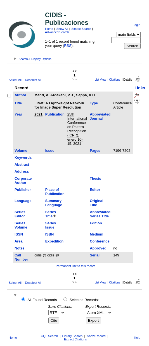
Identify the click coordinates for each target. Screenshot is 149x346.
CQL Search (49, 336)
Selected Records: (84, 300)
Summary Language (53, 203)
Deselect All (33, 79)
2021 (38, 114)
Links (139, 88)
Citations (114, 79)
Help (137, 337)
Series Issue (50, 225)
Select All (15, 79)
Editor (95, 190)
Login (136, 25)
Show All (62, 28)
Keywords (23, 157)
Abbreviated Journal (100, 116)
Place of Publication (55, 192)
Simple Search (81, 28)
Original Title (96, 203)
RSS (67, 46)
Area (18, 241)
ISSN (19, 234)
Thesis (95, 178)
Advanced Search (57, 32)
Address (22, 171)
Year (18, 114)
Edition (96, 223)
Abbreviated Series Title (100, 214)
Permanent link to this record (75, 266)
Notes (20, 248)
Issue (50, 150)
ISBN (49, 234)
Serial (95, 255)
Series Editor (20, 214)
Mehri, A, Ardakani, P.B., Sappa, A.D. (65, 95)
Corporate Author (23, 180)
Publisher (23, 190)
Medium (96, 234)
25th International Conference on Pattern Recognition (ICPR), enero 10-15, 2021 (77, 129)
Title (18, 103)
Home (49, 28)
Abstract (22, 164)
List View (100, 79)
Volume (21, 150)
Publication (55, 114)
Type (94, 103)
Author (20, 95)
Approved (98, 248)
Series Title (50, 214)
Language (23, 201)
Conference (99, 241)
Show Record (96, 336)
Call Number (21, 257)
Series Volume (21, 225)
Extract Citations (75, 339)
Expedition (54, 241)
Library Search (72, 336)
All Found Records (42, 300)
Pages (95, 150)
